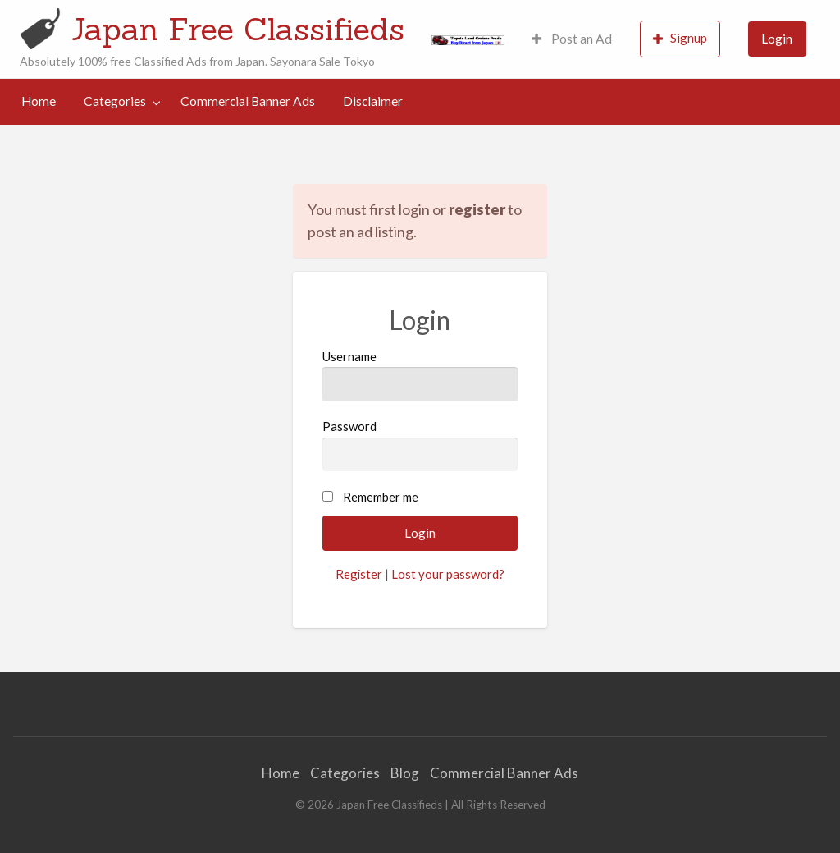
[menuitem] (572, 39)
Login (776, 38)
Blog (404, 773)
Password (419, 445)
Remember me (380, 496)
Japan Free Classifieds (237, 28)
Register (359, 573)
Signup (680, 38)
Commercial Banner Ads (247, 101)
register (477, 209)
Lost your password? (447, 573)
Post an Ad (572, 38)
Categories (115, 101)
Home (38, 101)
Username (419, 375)
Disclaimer (373, 101)
